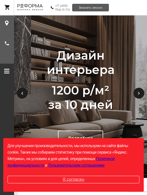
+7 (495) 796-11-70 (62, 8)
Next (138, 93)
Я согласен (73, 179)
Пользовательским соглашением (76, 165)
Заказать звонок (90, 7)
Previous (22, 93)
